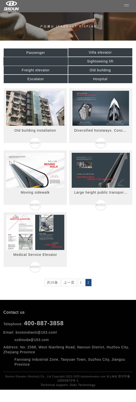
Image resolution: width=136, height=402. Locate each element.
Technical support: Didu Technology (68, 385)
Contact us (14, 312)
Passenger (35, 53)
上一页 (69, 282)
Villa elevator (100, 52)
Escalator (35, 79)
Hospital (100, 79)
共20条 (52, 282)
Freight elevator (36, 70)
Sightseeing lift (100, 61)
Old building (100, 70)
